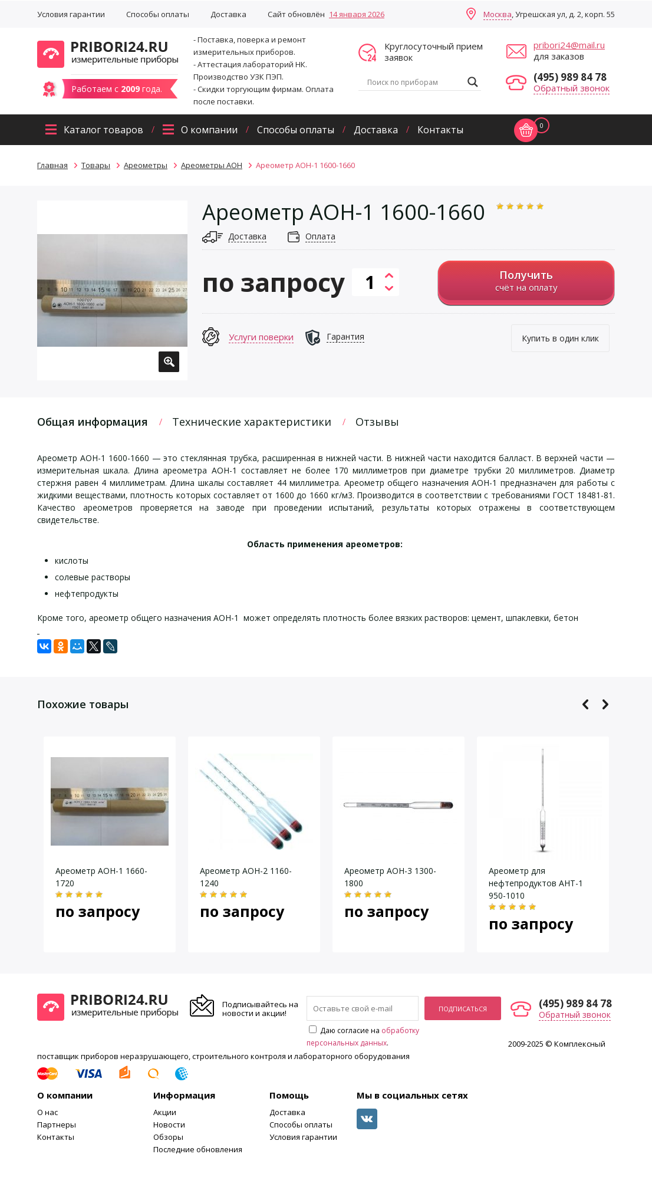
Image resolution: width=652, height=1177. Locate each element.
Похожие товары (83, 704)
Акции (164, 1112)
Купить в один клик (560, 338)
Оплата (320, 236)
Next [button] (605, 704)
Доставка (228, 14)
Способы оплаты (157, 14)
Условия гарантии (71, 14)
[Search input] (414, 82)
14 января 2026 (356, 14)
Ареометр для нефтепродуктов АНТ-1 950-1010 (536, 883)
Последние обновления (197, 1149)
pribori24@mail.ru (569, 45)
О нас (47, 1112)
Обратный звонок (572, 88)
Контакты (440, 129)
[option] (112, 290)
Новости (169, 1124)
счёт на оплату (526, 280)
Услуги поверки (261, 337)
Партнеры (56, 1124)
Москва (497, 14)
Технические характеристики (251, 422)
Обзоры (168, 1137)
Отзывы (377, 422)
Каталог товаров (103, 129)
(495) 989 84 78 (570, 77)
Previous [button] (585, 704)
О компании (209, 129)
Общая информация (92, 422)
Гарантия (345, 336)
